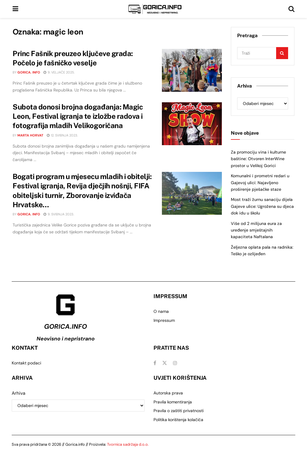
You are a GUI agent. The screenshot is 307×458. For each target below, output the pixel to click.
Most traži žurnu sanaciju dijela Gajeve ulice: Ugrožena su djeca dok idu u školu (262, 206)
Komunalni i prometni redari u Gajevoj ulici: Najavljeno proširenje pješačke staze (260, 182)
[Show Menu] (15, 9)
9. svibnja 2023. (58, 214)
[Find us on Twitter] (164, 363)
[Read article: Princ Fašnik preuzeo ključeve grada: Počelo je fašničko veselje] (192, 70)
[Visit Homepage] (155, 9)
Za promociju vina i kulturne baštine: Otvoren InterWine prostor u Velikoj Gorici (258, 158)
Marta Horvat (30, 135)
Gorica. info (28, 72)
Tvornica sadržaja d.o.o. (128, 444)
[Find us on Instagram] (175, 363)
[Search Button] (291, 9)
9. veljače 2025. (59, 72)
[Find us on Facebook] (155, 363)
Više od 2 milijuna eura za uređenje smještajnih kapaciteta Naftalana (256, 230)
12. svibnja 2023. (62, 135)
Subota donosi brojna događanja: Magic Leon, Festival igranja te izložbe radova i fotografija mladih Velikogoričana (78, 116)
